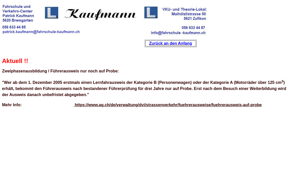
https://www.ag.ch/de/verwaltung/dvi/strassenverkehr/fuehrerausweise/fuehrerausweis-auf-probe (168, 105)
